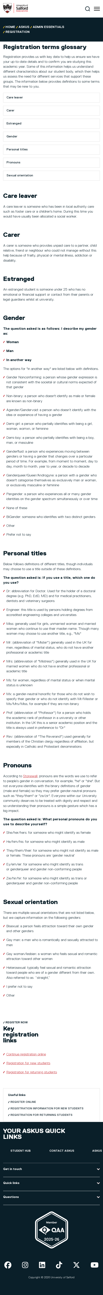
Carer (10, 110)
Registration (18, 32)
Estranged (13, 123)
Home (10, 27)
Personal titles (17, 149)
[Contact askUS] (61, 1151)
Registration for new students (28, 1063)
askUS (24, 27)
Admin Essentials (48, 27)
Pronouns (13, 162)
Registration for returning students (31, 1072)
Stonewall (30, 776)
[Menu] (97, 9)
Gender (11, 136)
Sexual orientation (19, 175)
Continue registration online (26, 1054)
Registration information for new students (47, 1108)
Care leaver (14, 97)
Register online (23, 1102)
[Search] (87, 8)
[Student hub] (20, 1151)
